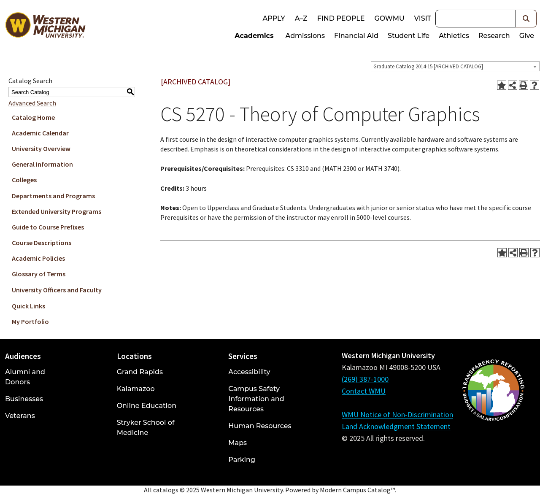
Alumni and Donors (25, 377)
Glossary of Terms (38, 274)
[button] (526, 18)
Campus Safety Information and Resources (256, 399)
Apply (273, 18)
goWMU (389, 18)
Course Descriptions (41, 242)
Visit (422, 18)
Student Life (408, 36)
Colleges (24, 179)
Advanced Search (32, 103)
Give (526, 36)
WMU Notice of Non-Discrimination (397, 414)
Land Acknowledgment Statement (396, 426)
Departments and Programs (53, 196)
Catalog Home (33, 117)
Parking (241, 460)
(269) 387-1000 (365, 379)
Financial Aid (356, 36)
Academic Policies (38, 258)
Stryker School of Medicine (146, 427)
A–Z (301, 18)
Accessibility (249, 372)
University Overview (41, 148)
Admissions (305, 36)
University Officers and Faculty (57, 290)
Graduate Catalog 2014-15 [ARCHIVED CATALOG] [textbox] (428, 66)
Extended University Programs (56, 211)
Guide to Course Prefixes (48, 227)
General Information (42, 164)
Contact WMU (364, 391)
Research (494, 36)
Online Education (146, 406)
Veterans (20, 416)
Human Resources (259, 426)
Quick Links (28, 306)
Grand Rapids (140, 372)
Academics (254, 36)
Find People (341, 18)
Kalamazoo (136, 389)
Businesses (24, 399)
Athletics (454, 36)
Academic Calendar (40, 133)
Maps (237, 443)
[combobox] (455, 66)
